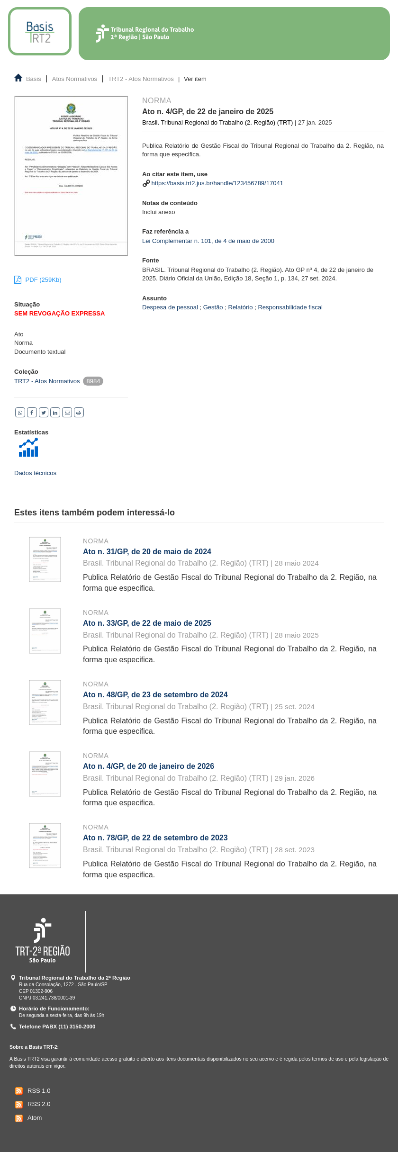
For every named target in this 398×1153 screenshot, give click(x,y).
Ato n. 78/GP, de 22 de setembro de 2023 (155, 838)
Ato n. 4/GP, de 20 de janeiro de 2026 (148, 766)
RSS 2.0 (31, 1104)
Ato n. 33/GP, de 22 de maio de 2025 (147, 623)
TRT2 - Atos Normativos (140, 78)
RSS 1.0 (31, 1091)
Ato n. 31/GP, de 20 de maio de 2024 (147, 552)
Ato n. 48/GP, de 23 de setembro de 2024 (155, 695)
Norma (96, 541)
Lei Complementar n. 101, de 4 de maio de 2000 (208, 240)
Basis (33, 78)
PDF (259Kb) (37, 279)
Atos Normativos (74, 78)
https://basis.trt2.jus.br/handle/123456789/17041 (217, 183)
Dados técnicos (35, 473)
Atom (27, 1118)
